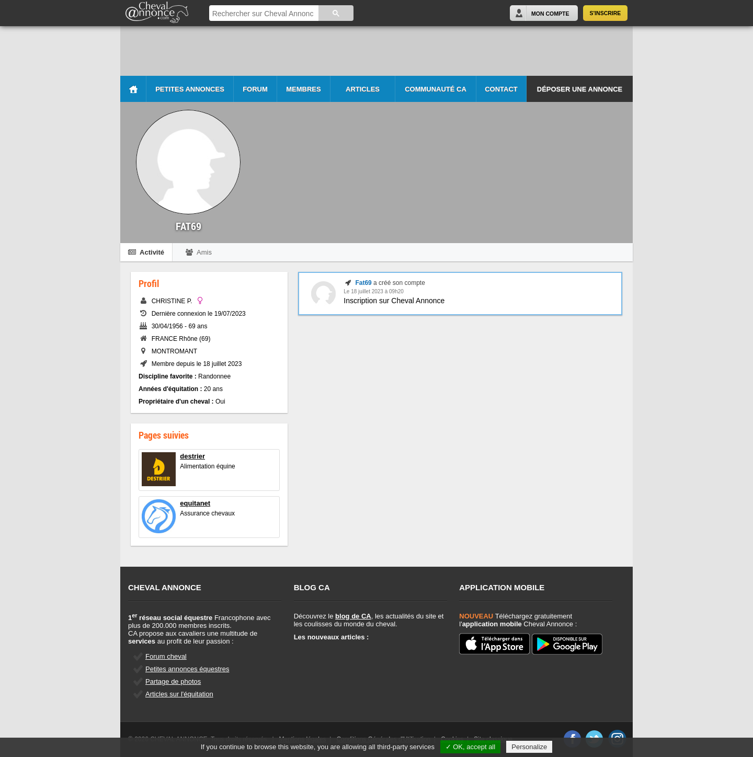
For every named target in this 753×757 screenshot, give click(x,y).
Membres (303, 89)
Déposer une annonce (579, 89)
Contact (501, 89)
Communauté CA (435, 89)
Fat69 (363, 282)
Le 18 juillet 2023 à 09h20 (374, 291)
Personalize (529, 747)
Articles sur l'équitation (179, 694)
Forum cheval (166, 656)
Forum (255, 89)
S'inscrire (605, 13)
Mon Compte (550, 13)
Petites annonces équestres (187, 669)
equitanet (195, 503)
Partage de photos (173, 681)
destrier (192, 456)
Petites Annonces (189, 89)
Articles (363, 89)
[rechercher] (263, 14)
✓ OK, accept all (471, 747)
